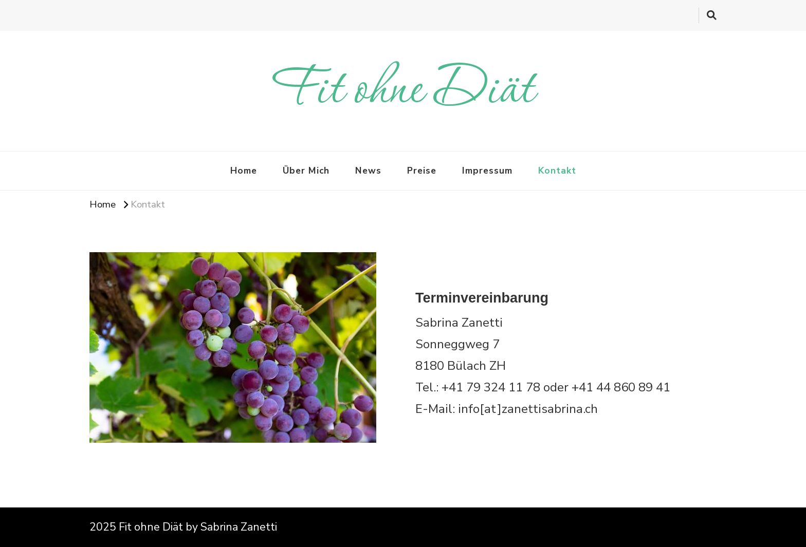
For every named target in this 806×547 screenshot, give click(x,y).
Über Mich (306, 170)
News (368, 170)
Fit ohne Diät (403, 90)
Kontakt (557, 170)
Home (243, 170)
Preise (421, 170)
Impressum (487, 170)
